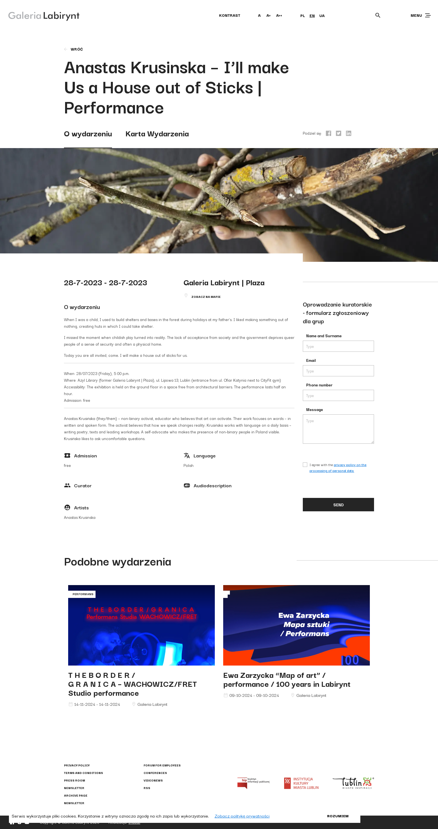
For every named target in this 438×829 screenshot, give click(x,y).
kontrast (229, 15)
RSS (147, 787)
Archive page (75, 795)
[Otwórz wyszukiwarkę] (378, 15)
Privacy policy (77, 765)
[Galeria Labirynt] (40, 15)
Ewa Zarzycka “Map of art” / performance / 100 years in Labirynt (287, 678)
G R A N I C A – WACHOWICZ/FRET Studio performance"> (141, 625)
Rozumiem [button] (338, 815)
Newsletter (74, 787)
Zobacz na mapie (206, 296)
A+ (268, 15)
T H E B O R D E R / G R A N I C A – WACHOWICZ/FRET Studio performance (132, 683)
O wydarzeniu (88, 133)
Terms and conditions (83, 772)
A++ (279, 15)
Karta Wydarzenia (157, 133)
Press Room (74, 780)
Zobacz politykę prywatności (242, 815)
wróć (73, 49)
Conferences (155, 772)
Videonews (153, 780)
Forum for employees (162, 765)
